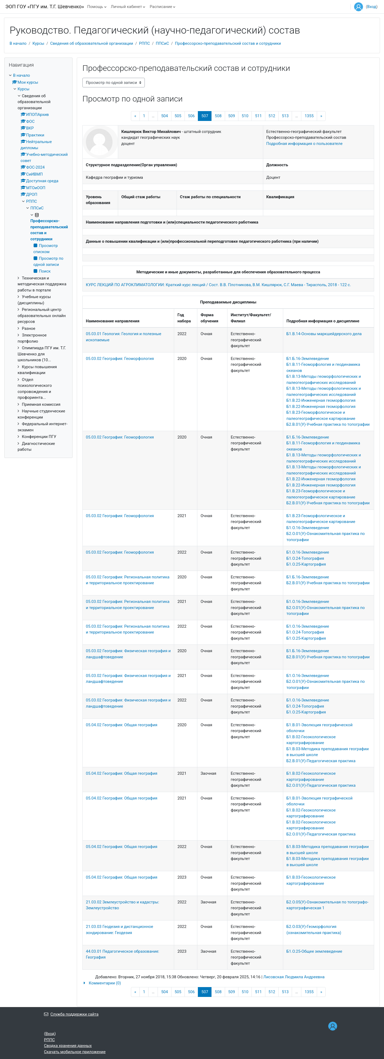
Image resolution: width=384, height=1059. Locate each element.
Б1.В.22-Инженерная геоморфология (320, 400)
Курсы (38, 43)
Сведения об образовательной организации (91, 43)
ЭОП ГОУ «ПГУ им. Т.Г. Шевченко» (44, 7)
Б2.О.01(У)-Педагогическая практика (320, 785)
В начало (18, 43)
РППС (144, 43)
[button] (228, 983)
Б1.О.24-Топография (305, 558)
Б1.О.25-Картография (306, 564)
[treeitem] (38, 262)
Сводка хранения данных (68, 1045)
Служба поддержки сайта (71, 1014)
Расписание (161, 6)
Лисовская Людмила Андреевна (294, 977)
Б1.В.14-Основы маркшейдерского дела (324, 333)
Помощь (95, 6)
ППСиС (162, 43)
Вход (371, 6)
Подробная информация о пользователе (304, 143)
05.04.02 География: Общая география (121, 725)
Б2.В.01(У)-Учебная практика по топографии (328, 424)
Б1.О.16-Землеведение (307, 527)
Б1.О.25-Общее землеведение (314, 951)
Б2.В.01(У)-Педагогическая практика (320, 760)
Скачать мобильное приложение (75, 1051)
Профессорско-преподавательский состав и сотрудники (228, 43)
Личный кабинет (126, 6)
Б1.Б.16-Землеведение (307, 358)
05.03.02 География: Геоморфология (120, 358)
